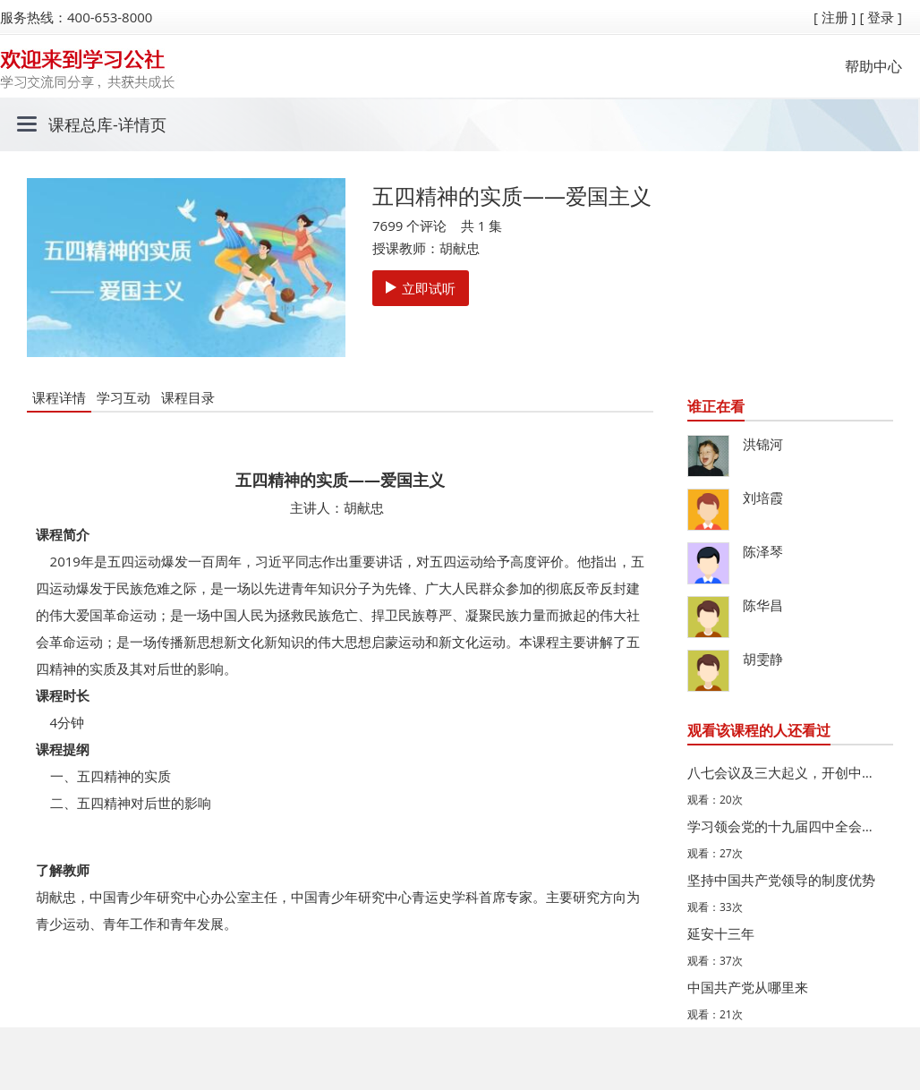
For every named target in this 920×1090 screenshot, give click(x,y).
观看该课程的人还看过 (759, 730)
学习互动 (123, 397)
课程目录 (188, 397)
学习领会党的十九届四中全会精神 (785, 826)
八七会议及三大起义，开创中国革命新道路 (785, 772)
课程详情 (59, 397)
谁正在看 (716, 406)
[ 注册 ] (835, 17)
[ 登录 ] (880, 17)
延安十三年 (720, 933)
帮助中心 (873, 66)
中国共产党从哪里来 (747, 987)
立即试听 (421, 288)
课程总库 (80, 124)
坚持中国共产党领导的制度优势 (781, 880)
